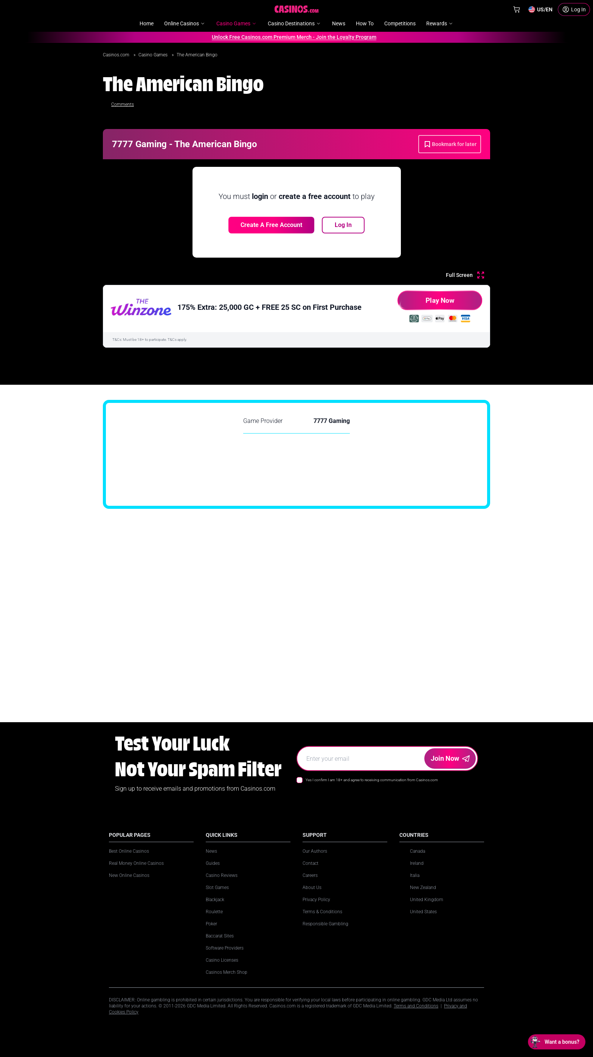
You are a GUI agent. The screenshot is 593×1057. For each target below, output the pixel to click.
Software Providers (225, 948)
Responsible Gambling (325, 923)
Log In (343, 224)
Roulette (214, 911)
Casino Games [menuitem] (236, 23)
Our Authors (315, 851)
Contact (310, 863)
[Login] (574, 9)
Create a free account (271, 224)
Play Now (425, 303)
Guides (213, 863)
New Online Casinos (129, 875)
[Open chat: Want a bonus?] (556, 1041)
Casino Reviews (222, 875)
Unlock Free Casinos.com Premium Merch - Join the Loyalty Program (291, 37)
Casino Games (153, 55)
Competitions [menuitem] (400, 23)
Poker (211, 923)
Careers (310, 875)
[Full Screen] (465, 275)
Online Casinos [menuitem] (185, 23)
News (211, 851)
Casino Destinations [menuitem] (294, 23)
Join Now (450, 758)
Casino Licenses (222, 960)
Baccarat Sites (220, 936)
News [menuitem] (338, 23)
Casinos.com (116, 55)
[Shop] (517, 9)
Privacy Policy (316, 899)
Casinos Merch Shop (226, 972)
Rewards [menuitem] (440, 23)
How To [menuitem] (365, 23)
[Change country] (540, 9)
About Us (312, 887)
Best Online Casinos (129, 851)
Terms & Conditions (322, 911)
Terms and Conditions (416, 1006)
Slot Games (217, 887)
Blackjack (215, 899)
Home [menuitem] (147, 23)
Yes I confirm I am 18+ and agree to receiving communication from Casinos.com (372, 780)
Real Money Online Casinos (136, 863)
